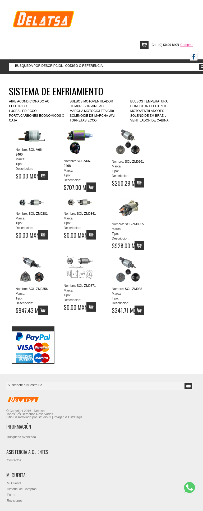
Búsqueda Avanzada (21, 437)
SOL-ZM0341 (86, 213)
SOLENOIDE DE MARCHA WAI (92, 116)
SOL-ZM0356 (38, 289)
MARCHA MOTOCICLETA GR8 (92, 111)
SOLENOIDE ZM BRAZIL (148, 116)
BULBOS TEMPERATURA (149, 101)
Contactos (14, 460)
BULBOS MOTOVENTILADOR (91, 101)
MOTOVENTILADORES (147, 111)
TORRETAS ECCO (83, 120)
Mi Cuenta (14, 483)
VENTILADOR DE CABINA (149, 120)
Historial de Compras (21, 489)
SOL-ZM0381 (134, 289)
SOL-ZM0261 (134, 161)
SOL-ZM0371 (86, 286)
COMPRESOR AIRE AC (87, 106)
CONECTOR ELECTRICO (148, 106)
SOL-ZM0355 (134, 224)
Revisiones (14, 501)
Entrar (11, 495)
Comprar (186, 45)
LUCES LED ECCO (23, 111)
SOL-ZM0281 (38, 213)
